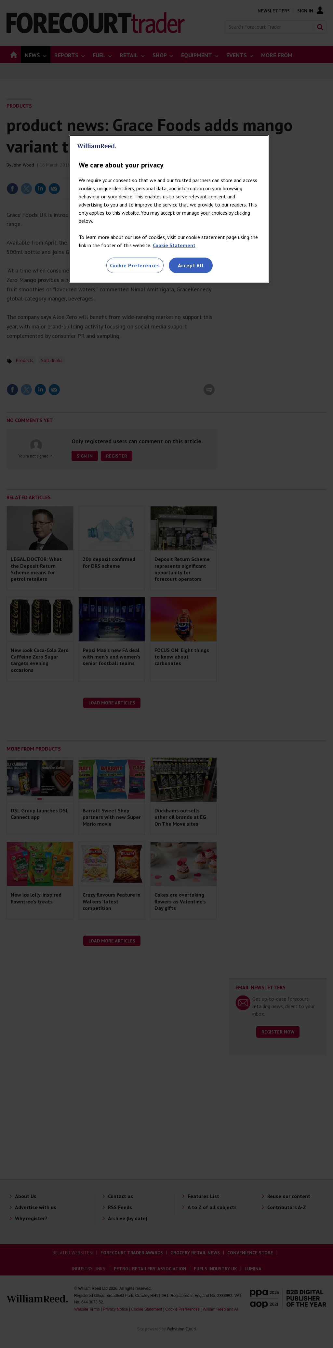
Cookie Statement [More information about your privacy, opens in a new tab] (174, 245)
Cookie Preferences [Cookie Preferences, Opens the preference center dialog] (135, 265)
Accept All (191, 265)
